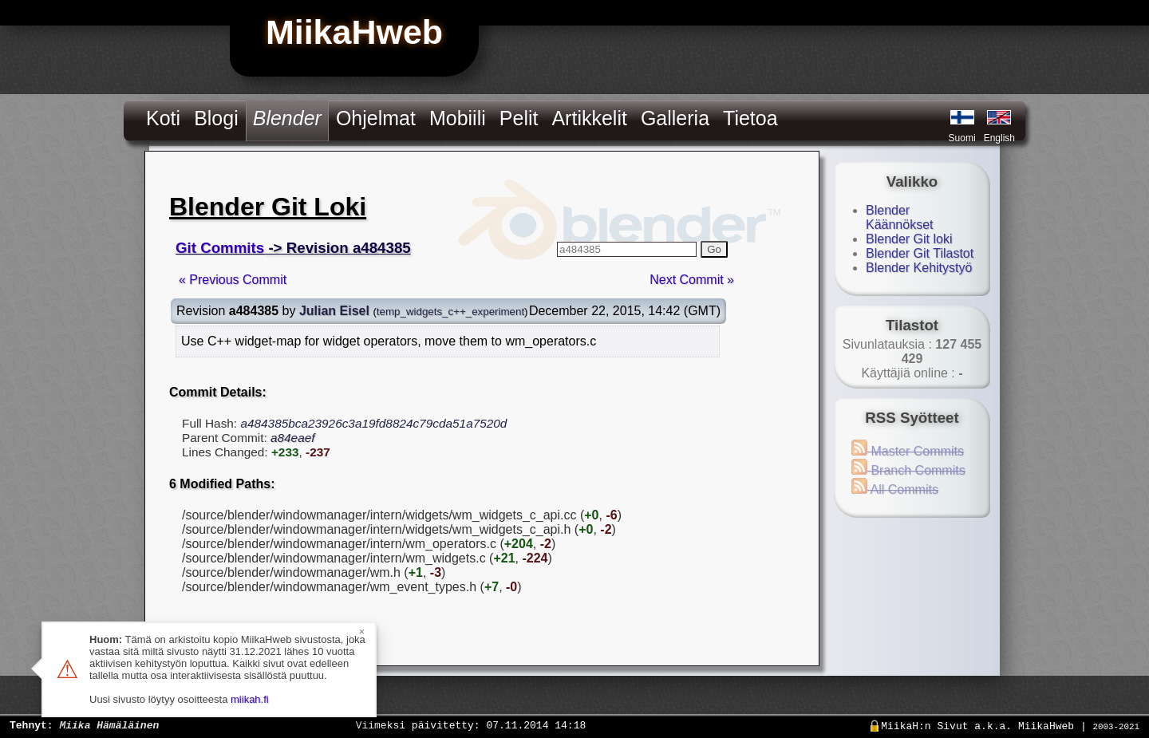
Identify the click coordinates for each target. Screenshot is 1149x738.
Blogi (216, 118)
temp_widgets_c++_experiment (450, 312)
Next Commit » (692, 279)
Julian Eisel (334, 311)
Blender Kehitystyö (919, 267)
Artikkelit (588, 118)
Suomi (962, 138)
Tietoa (750, 118)
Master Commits (907, 451)
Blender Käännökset (900, 217)
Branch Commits (908, 470)
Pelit (519, 118)
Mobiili (457, 118)
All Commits (894, 489)
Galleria (675, 118)
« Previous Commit (232, 279)
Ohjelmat (376, 118)
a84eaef (292, 437)
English (999, 138)
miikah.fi (250, 699)
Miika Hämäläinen (109, 724)
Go (714, 249)
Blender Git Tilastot (919, 253)
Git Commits (220, 247)
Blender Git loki (909, 239)
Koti (163, 118)
